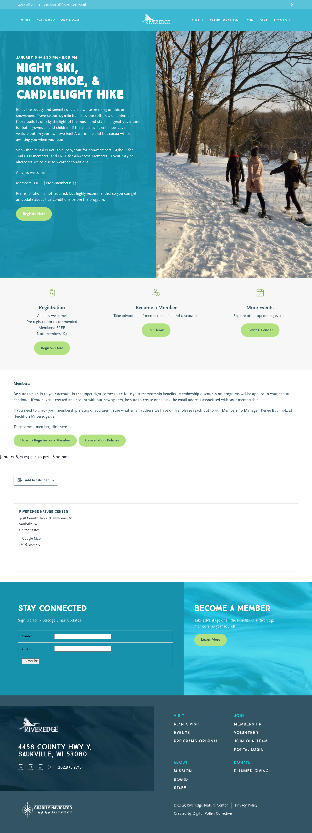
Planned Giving (251, 771)
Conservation (224, 20)
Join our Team (250, 741)
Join (249, 20)
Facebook (20, 767)
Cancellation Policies (102, 440)
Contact (282, 20)
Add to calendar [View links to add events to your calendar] (37, 480)
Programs (71, 20)
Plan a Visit (187, 724)
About (197, 20)
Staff (180, 787)
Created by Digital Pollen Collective (203, 814)
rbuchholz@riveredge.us (34, 416)
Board (181, 779)
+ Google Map (30, 538)
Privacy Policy (246, 805)
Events (182, 732)
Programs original (196, 741)
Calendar (45, 20)
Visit (26, 20)
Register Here (34, 214)
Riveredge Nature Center (43, 511)
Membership (247, 724)
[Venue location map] (222, 537)
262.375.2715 (70, 767)
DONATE (242, 762)
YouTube (50, 767)
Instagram (30, 767)
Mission (183, 771)
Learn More (210, 640)
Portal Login (249, 749)
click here (58, 427)
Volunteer (246, 732)
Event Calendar (260, 330)
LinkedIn (40, 767)
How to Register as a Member (45, 440)
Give (263, 20)
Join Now (156, 330)
